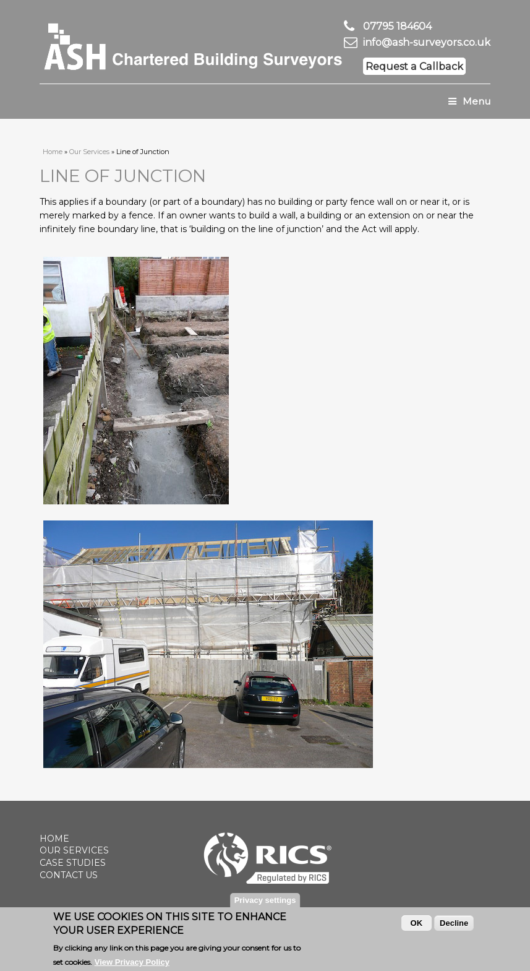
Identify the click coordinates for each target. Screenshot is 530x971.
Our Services (89, 151)
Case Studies (73, 862)
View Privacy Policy (132, 965)
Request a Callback (414, 66)
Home (52, 151)
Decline (454, 926)
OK (417, 926)
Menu (469, 101)
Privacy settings (265, 903)
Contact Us (69, 875)
